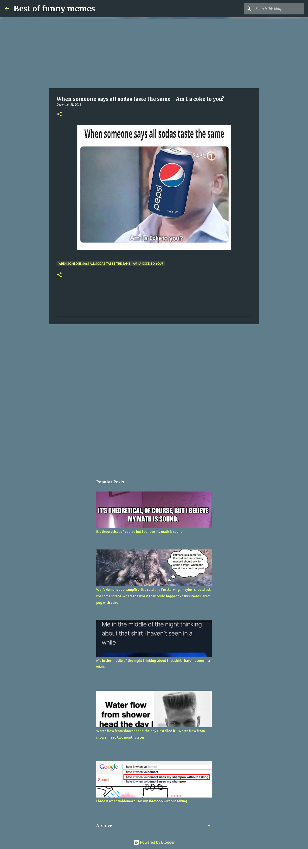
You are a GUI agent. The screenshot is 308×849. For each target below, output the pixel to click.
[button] (59, 114)
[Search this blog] (279, 8)
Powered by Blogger (154, 842)
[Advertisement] (154, 53)
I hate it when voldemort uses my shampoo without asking (141, 801)
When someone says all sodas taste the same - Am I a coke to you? (110, 263)
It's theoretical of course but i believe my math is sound (139, 532)
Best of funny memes (54, 8)
